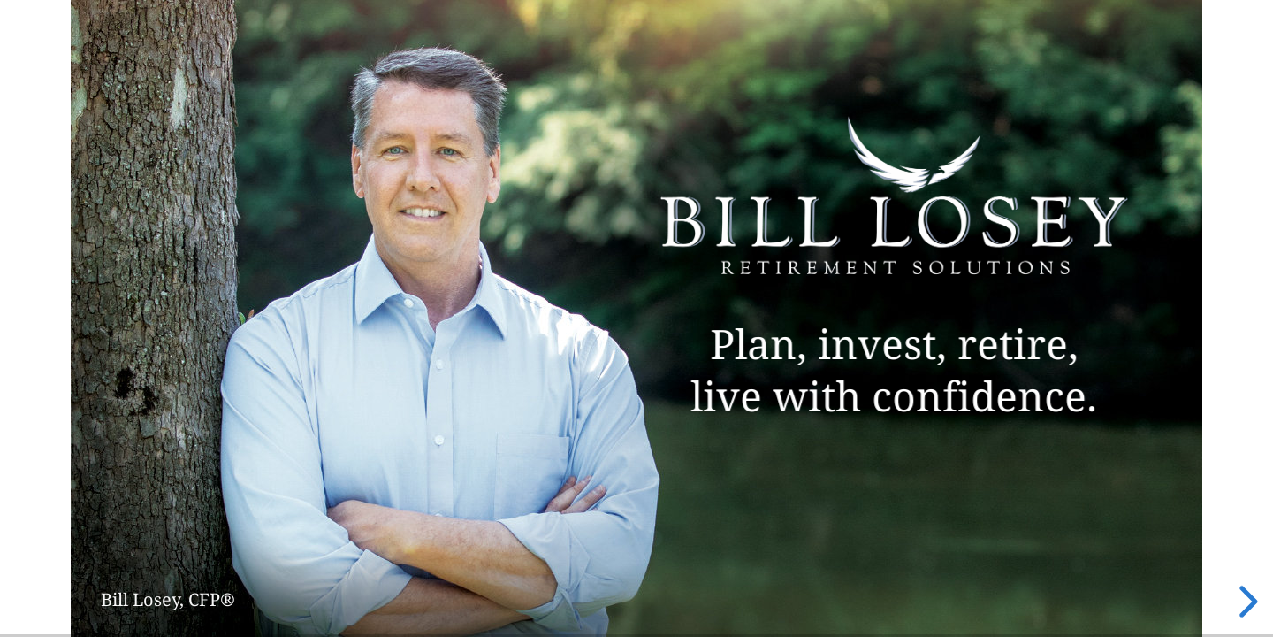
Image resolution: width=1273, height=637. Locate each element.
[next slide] (1246, 602)
